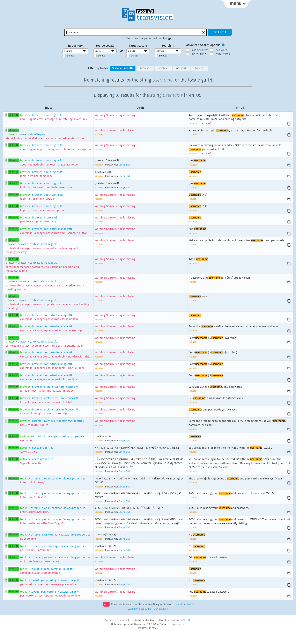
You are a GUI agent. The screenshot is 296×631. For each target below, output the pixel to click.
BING (128, 165)
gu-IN (181, 604)
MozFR (186, 620)
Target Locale (138, 45)
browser (145, 68)
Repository (75, 45)
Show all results (122, 68)
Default (70, 55)
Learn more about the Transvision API (148, 608)
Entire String (198, 53)
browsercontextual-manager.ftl (42, 248)
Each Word (220, 50)
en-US (190, 604)
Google (122, 165)
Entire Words (222, 53)
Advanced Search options (203, 45)
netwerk (181, 68)
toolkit (199, 68)
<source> (99, 119)
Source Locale (105, 45)
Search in (168, 45)
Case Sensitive (199, 50)
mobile (163, 68)
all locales (13, 115)
